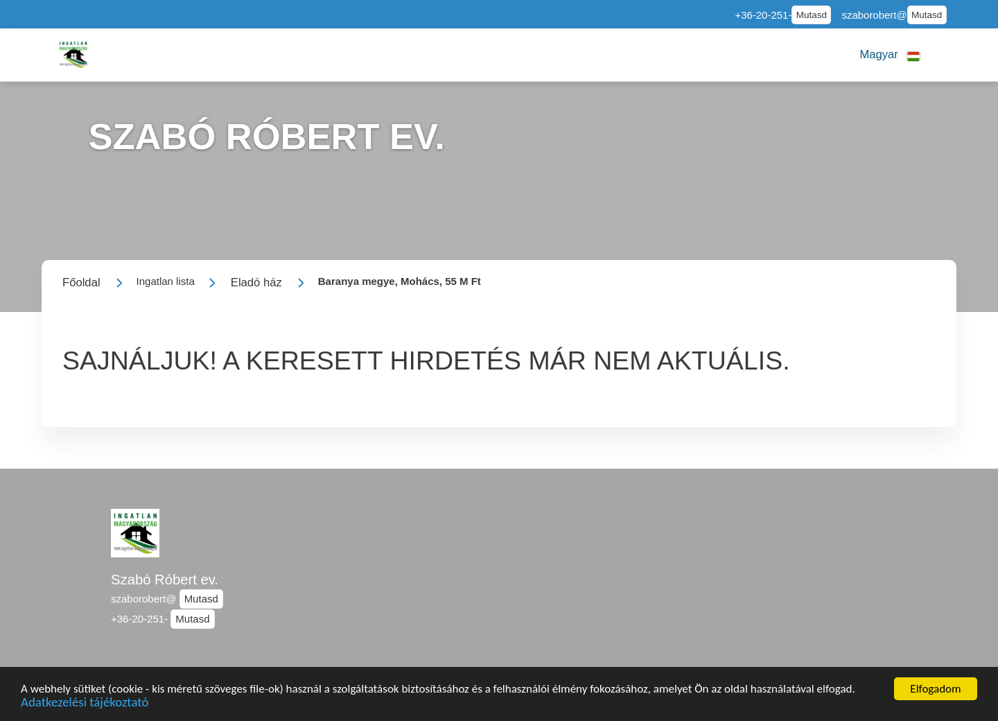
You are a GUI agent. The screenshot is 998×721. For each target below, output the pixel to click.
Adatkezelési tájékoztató (84, 705)
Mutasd (811, 15)
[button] (890, 55)
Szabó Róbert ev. (164, 579)
